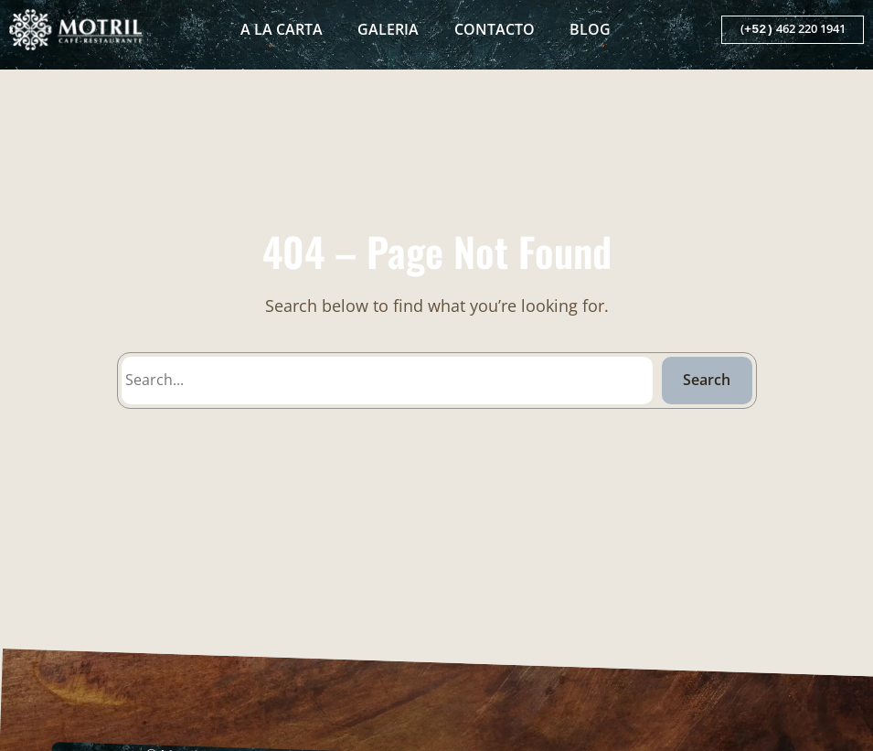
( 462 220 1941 (793, 29)
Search (706, 380)
